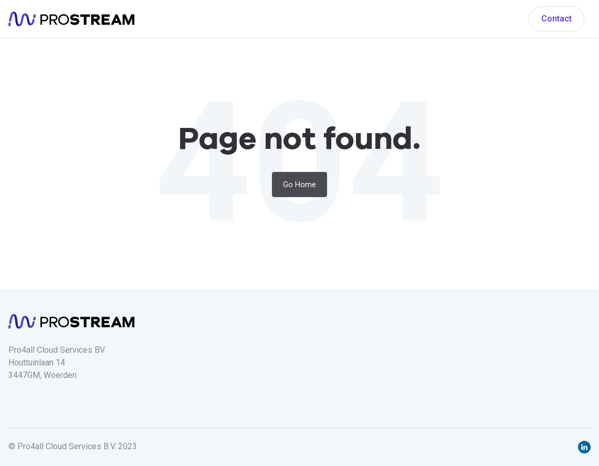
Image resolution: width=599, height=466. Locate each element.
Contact (556, 19)
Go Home (299, 184)
